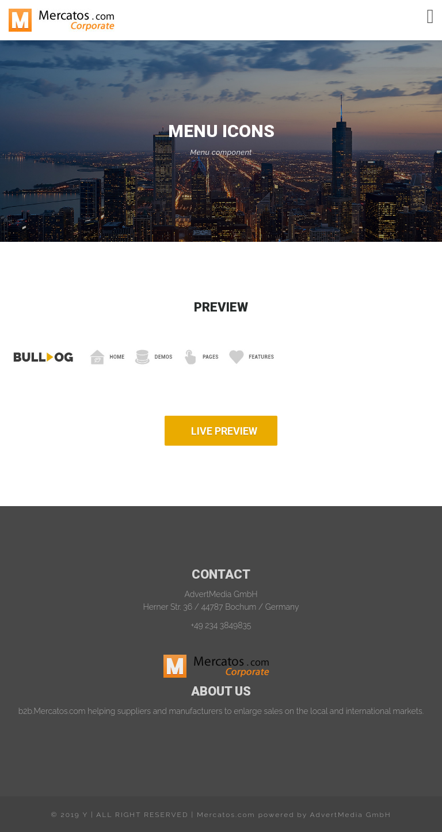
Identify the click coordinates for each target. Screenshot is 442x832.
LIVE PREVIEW (224, 431)
